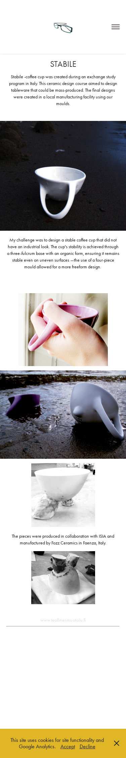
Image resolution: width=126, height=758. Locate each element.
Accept (67, 746)
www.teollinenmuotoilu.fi (63, 620)
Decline (87, 746)
